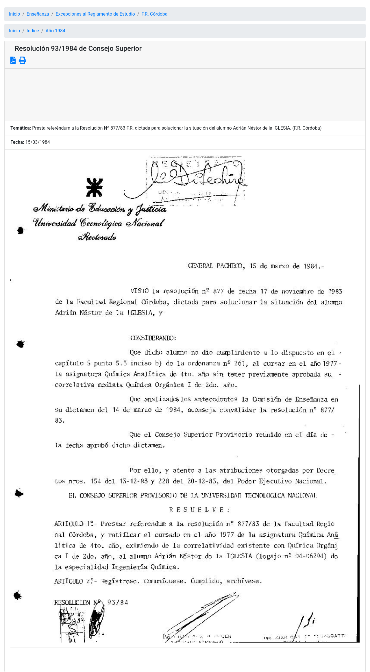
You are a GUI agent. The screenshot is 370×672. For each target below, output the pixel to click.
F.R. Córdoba (155, 14)
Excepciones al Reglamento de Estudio (95, 14)
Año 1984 (55, 30)
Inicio (14, 14)
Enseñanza (38, 14)
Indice (33, 30)
